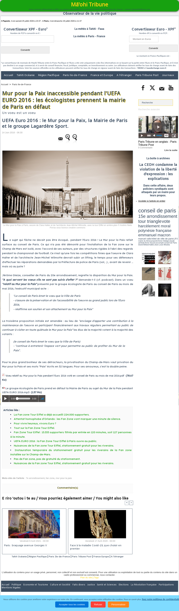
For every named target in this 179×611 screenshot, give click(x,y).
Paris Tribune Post (147, 75)
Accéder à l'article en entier (149, 200)
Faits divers (72, 588)
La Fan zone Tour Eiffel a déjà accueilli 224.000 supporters (51, 414)
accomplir (175, 218)
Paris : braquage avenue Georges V (25, 545)
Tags (96, 581)
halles (153, 219)
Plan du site (86, 581)
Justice (83, 588)
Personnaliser (118, 604)
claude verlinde (162, 218)
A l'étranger (125, 75)
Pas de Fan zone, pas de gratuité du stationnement (47, 458)
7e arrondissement (35, 477)
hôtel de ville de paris (171, 217)
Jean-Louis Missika (159, 219)
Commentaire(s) (67, 487)
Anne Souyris (169, 218)
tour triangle (162, 211)
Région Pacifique (49, 75)
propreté (150, 218)
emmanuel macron (147, 216)
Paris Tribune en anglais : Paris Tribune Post (156, 143)
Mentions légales (168, 588)
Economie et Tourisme (33, 588)
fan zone (50, 477)
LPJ (139, 218)
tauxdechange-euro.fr (156, 68)
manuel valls (160, 217)
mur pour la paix (64, 477)
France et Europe (102, 75)
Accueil (9, 75)
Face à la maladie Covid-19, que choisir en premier (99, 545)
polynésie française (166, 214)
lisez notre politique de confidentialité (161, 599)
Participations (151, 588)
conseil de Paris (142, 219)
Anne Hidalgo (155, 218)
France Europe (114, 556)
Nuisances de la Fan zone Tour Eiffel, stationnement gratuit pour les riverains (63, 445)
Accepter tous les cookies (72, 604)
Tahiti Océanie (26, 75)
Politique (15, 588)
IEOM (141, 68)
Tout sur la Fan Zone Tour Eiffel (34, 427)
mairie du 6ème (144, 218)
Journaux (168, 75)
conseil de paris (149, 208)
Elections (112, 588)
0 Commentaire (144, 147)
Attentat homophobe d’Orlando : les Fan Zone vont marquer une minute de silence (67, 418)
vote (171, 211)
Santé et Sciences (97, 588)
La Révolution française (130, 588)
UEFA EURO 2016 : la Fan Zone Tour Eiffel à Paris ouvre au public (55, 440)
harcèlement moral (147, 214)
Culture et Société (55, 588)
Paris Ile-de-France (75, 75)
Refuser (98, 604)
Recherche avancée (148, 109)
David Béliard (149, 219)
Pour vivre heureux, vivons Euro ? (35, 422)
